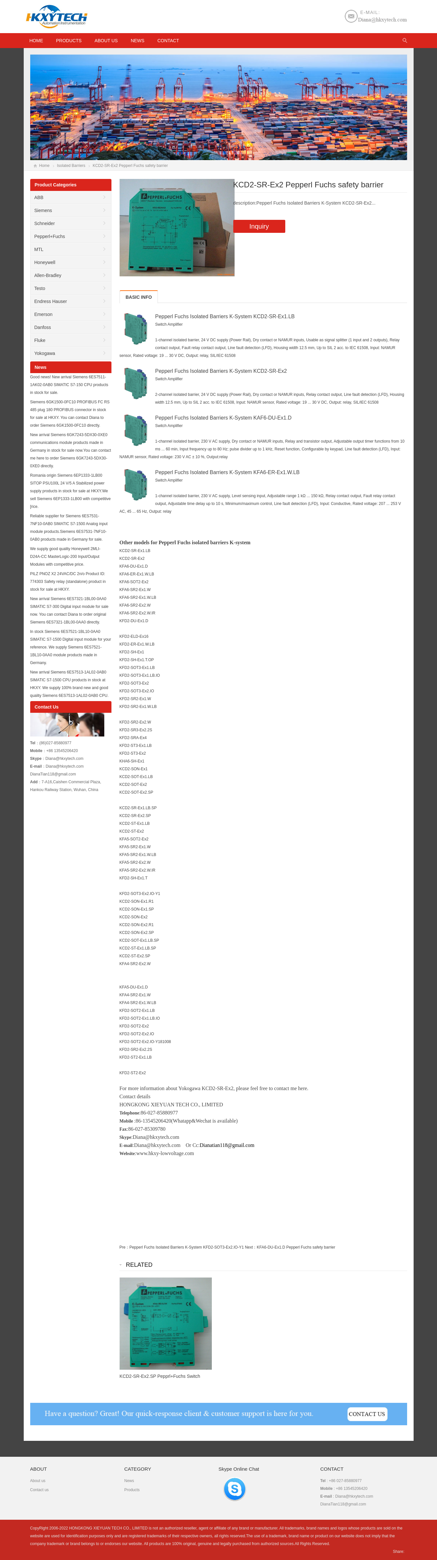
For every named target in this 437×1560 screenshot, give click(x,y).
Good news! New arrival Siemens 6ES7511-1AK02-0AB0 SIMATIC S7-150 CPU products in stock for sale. (69, 385)
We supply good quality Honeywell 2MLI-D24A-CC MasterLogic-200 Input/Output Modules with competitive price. (65, 557)
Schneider (44, 223)
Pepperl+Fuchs (49, 236)
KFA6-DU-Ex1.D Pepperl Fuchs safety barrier (296, 1247)
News (137, 40)
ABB (39, 197)
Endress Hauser (50, 301)
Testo (39, 288)
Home (44, 165)
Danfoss (42, 327)
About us (106, 40)
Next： (251, 1247)
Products (69, 40)
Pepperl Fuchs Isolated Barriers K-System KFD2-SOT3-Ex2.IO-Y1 (186, 1247)
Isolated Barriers (71, 165)
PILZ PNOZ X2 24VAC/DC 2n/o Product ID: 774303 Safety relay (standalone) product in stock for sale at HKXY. (68, 582)
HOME (36, 40)
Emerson (43, 314)
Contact (168, 40)
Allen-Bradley (47, 275)
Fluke (39, 340)
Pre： (125, 1247)
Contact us (39, 1490)
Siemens (43, 210)
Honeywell (45, 262)
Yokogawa (44, 353)
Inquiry (259, 226)
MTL (39, 249)
